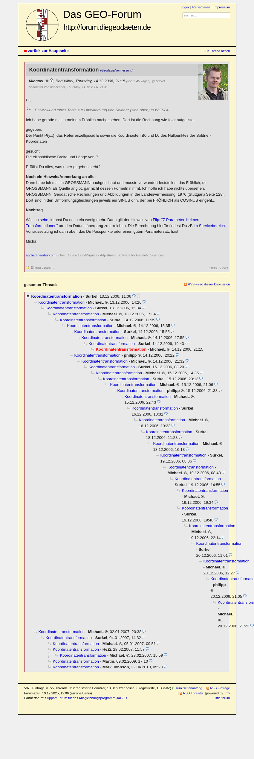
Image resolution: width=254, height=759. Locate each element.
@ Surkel (158, 81)
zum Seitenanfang (189, 688)
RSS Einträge (220, 688)
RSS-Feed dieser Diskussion (209, 284)
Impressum (222, 7)
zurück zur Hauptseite (48, 50)
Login (185, 7)
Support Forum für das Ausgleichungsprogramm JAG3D (86, 698)
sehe (44, 219)
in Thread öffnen (218, 51)
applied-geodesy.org (41, 255)
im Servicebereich (209, 225)
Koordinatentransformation (56, 296)
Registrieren (201, 7)
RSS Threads (193, 693)
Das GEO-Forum (107, 19)
